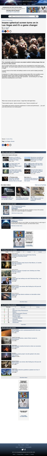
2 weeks (18, 252)
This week (8, 307)
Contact (32, 454)
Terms (14, 454)
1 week (6, 252)
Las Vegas (7, 141)
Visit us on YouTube (40, 185)
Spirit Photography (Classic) (20, 313)
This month (23, 307)
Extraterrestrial (16, 315)
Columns (33, 4)
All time (37, 307)
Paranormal (15, 322)
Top (19, 444)
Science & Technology (7, 20)
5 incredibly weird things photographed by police (22, 198)
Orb (13, 309)
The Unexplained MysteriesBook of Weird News (18, 207)
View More (23, 324)
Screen (12, 141)
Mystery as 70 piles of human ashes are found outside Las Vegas (15, 158)
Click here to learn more (17, 213)
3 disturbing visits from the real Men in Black (7, 198)
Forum (20, 4)
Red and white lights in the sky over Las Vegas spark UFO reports (37, 171)
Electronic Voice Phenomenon (20, 310)
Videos (24, 4)
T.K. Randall (6, 27)
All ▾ (12, 16)
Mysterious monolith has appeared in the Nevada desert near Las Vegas (37, 158)
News (16, 4)
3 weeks (29, 252)
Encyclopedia (28, 447)
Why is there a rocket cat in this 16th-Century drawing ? (37, 199)
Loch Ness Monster (18, 318)
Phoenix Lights (16, 316)
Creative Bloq (9, 139)
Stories (28, 4)
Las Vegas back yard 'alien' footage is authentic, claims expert (15, 165)
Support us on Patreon (17, 220)
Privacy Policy (20, 454)
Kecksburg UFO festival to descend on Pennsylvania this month (31, 179)
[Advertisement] (23, 89)
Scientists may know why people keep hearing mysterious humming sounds (24, 255)
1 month (40, 252)
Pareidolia (15, 319)
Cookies (27, 454)
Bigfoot (14, 312)
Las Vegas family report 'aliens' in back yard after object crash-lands (15, 171)
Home (13, 4)
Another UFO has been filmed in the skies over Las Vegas (37, 165)
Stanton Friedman (17, 321)
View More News (23, 301)
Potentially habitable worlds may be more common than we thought (15, 179)
